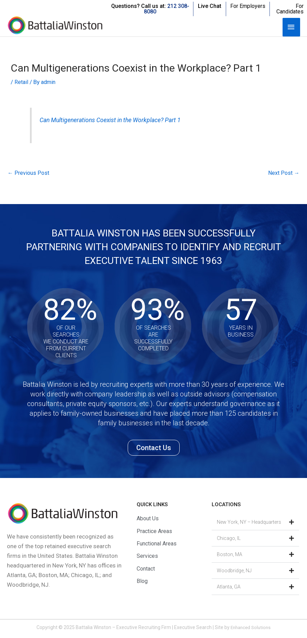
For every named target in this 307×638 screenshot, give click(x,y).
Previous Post (29, 173)
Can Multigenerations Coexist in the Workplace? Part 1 (115, 120)
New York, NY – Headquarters (249, 523)
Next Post (283, 173)
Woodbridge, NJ (234, 571)
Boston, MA (229, 555)
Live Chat (209, 6)
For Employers (247, 6)
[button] (255, 523)
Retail (21, 81)
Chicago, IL (229, 539)
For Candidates (290, 9)
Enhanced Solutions (250, 628)
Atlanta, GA (229, 588)
